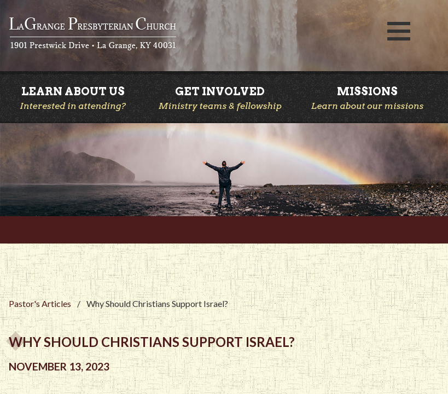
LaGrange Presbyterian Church (186, 34)
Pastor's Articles (40, 303)
